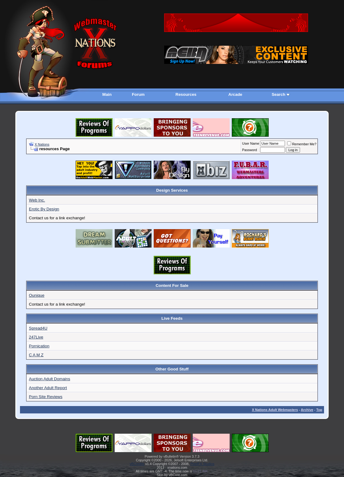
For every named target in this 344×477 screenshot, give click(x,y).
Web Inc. (37, 200)
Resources (186, 94)
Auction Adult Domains (49, 379)
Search (278, 94)
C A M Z (36, 355)
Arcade (235, 94)
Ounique (36, 295)
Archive (307, 410)
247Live (36, 337)
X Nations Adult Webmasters (275, 410)
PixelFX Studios (203, 464)
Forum (138, 94)
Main (107, 94)
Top (319, 410)
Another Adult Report (48, 387)
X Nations (42, 144)
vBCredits (137, 464)
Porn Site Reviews (45, 396)
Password (249, 150)
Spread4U (38, 328)
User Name (250, 143)
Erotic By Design (44, 209)
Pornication (39, 346)
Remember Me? (301, 144)
